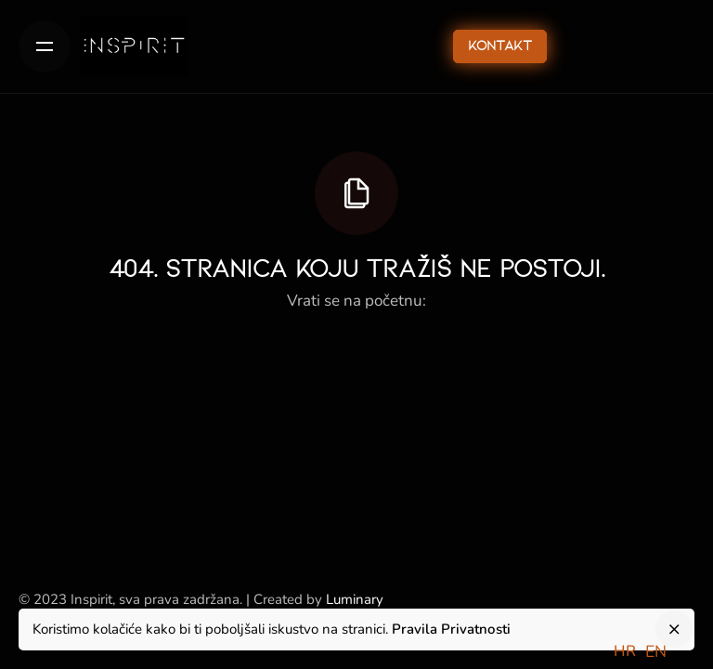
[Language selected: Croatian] (645, 650)
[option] (656, 652)
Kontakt (500, 46)
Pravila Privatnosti (451, 629)
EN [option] (656, 651)
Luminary (354, 599)
